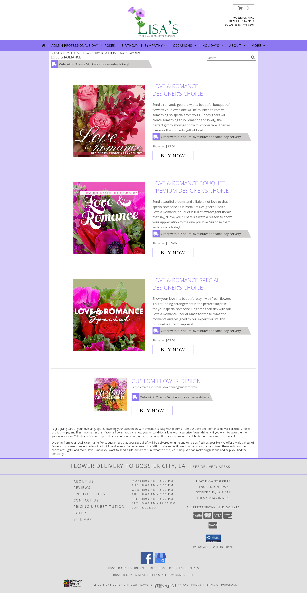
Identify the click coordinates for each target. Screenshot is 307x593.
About (237, 45)
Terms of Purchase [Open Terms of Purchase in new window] (221, 584)
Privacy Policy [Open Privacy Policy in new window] (190, 584)
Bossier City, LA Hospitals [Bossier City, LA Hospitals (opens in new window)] (179, 568)
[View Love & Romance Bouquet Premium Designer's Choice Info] (112, 218)
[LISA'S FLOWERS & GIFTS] (153, 22)
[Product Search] (228, 57)
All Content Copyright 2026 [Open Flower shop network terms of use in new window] (115, 584)
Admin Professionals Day (74, 45)
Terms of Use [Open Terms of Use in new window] (166, 587)
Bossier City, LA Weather (132, 574)
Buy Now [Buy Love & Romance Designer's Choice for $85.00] (173, 155)
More (258, 45)
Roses (110, 45)
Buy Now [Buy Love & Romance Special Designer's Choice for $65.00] (173, 349)
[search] (253, 57)
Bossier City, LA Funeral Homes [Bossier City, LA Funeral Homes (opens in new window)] (132, 568)
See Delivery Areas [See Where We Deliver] (211, 466)
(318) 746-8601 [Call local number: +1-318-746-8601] (244, 24)
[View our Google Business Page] (160, 563)
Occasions (185, 45)
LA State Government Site (174, 574)
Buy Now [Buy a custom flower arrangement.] (152, 410)
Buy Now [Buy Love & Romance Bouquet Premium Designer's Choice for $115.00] (173, 252)
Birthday (129, 45)
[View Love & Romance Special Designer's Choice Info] (112, 315)
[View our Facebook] (147, 563)
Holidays (213, 45)
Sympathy (156, 45)
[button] (243, 8)
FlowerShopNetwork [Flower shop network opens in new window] (156, 584)
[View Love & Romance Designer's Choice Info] (112, 121)
